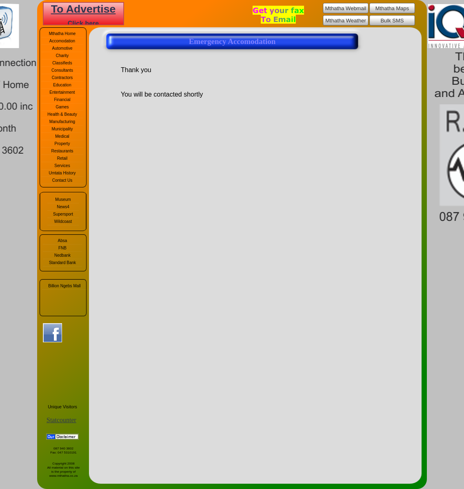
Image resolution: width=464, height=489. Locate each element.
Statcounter (61, 419)
